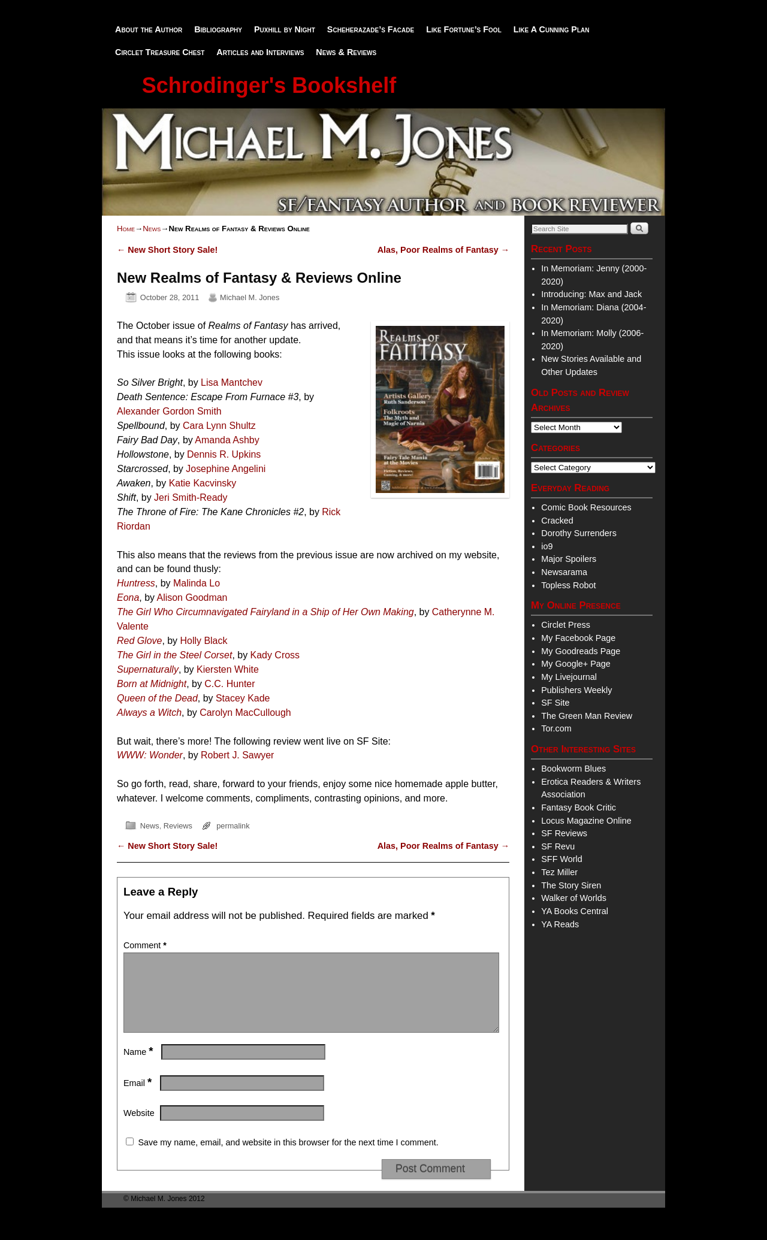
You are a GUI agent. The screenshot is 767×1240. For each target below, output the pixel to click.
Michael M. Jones (249, 297)
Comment (146, 945)
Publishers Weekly (576, 690)
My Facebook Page (578, 638)
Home (126, 228)
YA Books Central (574, 911)
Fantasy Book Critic (578, 807)
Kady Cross (275, 655)
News (152, 228)
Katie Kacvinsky (203, 483)
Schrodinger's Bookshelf (269, 85)
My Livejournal (569, 677)
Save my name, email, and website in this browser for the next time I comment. (288, 1157)
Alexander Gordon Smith (169, 411)
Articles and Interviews (260, 52)
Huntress (136, 583)
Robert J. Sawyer (237, 755)
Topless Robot (568, 585)
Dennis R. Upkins (224, 454)
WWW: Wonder (150, 755)
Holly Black (204, 641)
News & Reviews (346, 52)
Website (139, 1127)
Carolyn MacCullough (245, 712)
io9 (546, 546)
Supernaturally (148, 669)
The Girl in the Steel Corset (174, 655)
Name (139, 1066)
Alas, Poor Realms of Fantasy (443, 250)
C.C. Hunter (229, 684)
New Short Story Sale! (167, 250)
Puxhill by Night (284, 29)
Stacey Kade (243, 698)
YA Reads (560, 924)
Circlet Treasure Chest (159, 52)
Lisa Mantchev (231, 382)
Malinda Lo (196, 583)
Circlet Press (565, 625)
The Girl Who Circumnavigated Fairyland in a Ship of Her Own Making (265, 612)
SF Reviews (564, 833)
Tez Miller (559, 872)
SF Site (555, 702)
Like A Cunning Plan (552, 29)
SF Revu (558, 846)
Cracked (557, 520)
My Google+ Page (576, 664)
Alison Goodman (192, 597)
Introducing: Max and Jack (591, 294)
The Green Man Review (586, 716)
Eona (128, 597)
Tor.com (556, 728)
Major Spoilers (568, 559)
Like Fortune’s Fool (464, 29)
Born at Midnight (151, 684)
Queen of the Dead (157, 698)
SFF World (561, 859)
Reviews (178, 825)
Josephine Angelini (225, 469)
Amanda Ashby (227, 440)
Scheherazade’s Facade (370, 29)
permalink (232, 825)
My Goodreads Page (580, 651)
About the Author (148, 29)
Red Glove (139, 641)
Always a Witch (149, 712)
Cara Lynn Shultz (219, 426)
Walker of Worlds (573, 898)
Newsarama (564, 572)
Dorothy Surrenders (579, 533)
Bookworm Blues (573, 768)
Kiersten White (228, 669)
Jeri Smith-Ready (190, 497)
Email (138, 1097)
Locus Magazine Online (586, 820)
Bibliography (218, 29)
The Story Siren (571, 885)
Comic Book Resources (586, 507)
